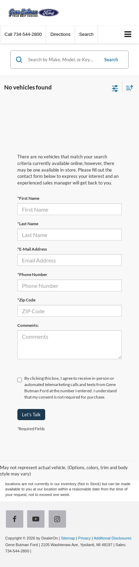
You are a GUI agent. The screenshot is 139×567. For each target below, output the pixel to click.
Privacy (84, 538)
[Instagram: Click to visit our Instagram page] (59, 519)
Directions (60, 34)
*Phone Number (32, 274)
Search (111, 59)
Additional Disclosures (112, 538)
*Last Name (27, 223)
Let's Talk (31, 414)
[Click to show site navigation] (128, 35)
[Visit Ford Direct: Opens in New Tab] (34, 551)
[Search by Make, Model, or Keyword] (62, 59)
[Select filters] (115, 87)
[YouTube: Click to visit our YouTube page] (37, 519)
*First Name (28, 198)
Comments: (28, 325)
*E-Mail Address (32, 249)
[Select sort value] (127, 87)
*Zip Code (26, 299)
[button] (23, 34)
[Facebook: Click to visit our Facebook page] (16, 519)
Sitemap (68, 538)
